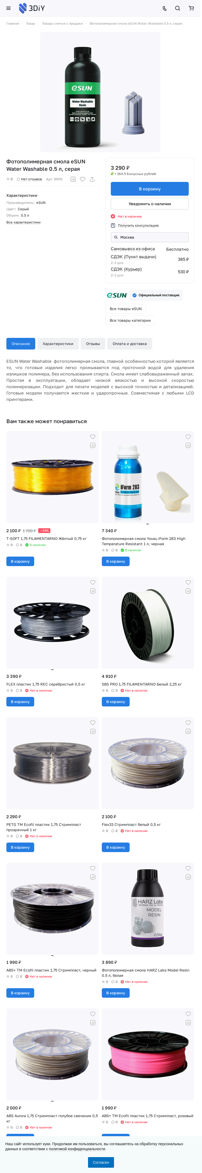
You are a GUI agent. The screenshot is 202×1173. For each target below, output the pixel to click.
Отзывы (93, 343)
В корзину (150, 188)
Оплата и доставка (130, 343)
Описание (21, 343)
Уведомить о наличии (150, 203)
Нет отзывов (29, 179)
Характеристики (58, 343)
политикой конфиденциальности (77, 1149)
